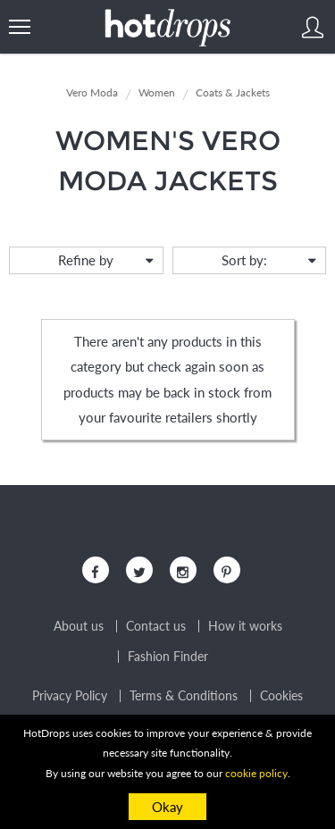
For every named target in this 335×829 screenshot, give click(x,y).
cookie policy (256, 773)
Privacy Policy (69, 696)
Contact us (156, 626)
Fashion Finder (168, 656)
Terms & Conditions (184, 696)
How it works (245, 626)
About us (79, 626)
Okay (167, 807)
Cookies (281, 696)
